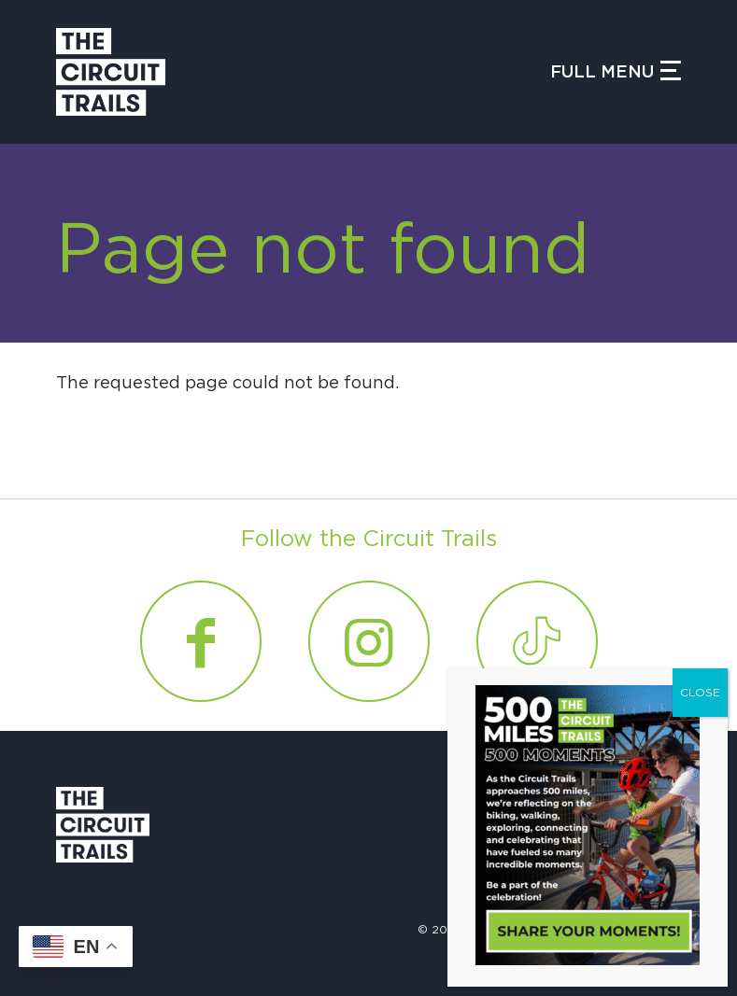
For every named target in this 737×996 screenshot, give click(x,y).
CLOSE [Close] (700, 692)
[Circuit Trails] (110, 72)
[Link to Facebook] (201, 641)
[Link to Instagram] (369, 641)
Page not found (322, 252)
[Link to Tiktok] (537, 641)
